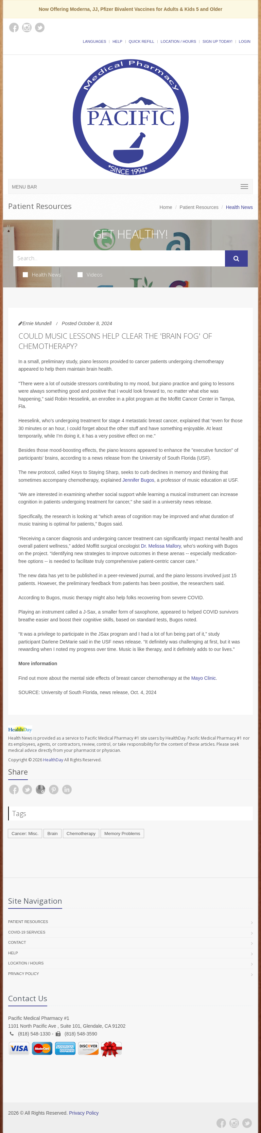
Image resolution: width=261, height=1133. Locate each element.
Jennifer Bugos (138, 480)
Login (244, 41)
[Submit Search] (236, 258)
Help (117, 41)
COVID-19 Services (26, 932)
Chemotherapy (81, 833)
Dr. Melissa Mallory (161, 546)
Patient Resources (199, 207)
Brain (52, 833)
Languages (94, 41)
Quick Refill (141, 41)
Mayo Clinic (203, 678)
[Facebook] (221, 1123)
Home (166, 207)
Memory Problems (122, 833)
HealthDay (53, 760)
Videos (90, 274)
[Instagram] (234, 1123)
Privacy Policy (23, 974)
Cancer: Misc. (25, 833)
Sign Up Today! (217, 41)
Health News (42, 274)
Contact (17, 942)
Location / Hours (178, 41)
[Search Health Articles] (119, 258)
